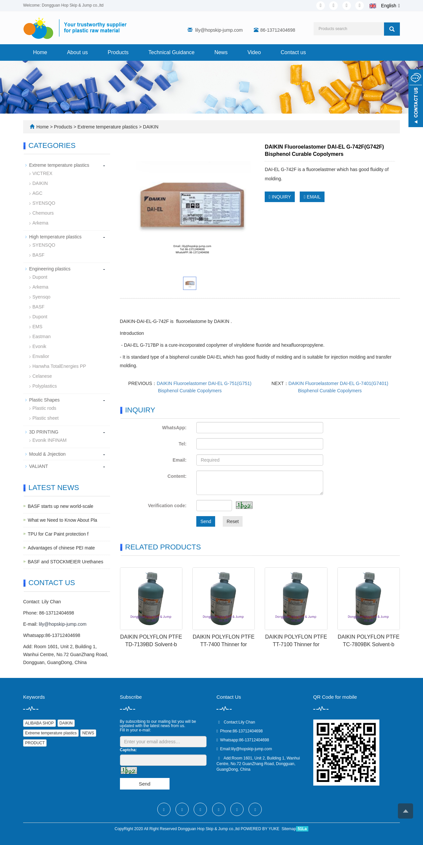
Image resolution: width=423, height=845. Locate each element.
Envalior (40, 356)
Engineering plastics (49, 268)
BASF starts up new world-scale (60, 506)
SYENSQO (43, 203)
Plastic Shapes (44, 400)
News (221, 52)
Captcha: (128, 750)
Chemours (43, 213)
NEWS (88, 733)
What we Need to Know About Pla (62, 520)
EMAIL (312, 196)
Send (205, 521)
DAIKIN (150, 126)
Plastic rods (44, 408)
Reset (233, 521)
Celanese (42, 376)
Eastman (41, 336)
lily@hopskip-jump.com (219, 30)
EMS (37, 326)
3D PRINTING (43, 432)
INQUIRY (280, 196)
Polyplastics (44, 386)
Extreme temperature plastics (107, 126)
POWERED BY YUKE (260, 829)
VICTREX (42, 173)
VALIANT (38, 466)
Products (118, 52)
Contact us (293, 52)
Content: (177, 476)
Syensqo (41, 296)
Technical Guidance (171, 52)
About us (77, 52)
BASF (38, 255)
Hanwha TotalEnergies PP (59, 366)
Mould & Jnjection (47, 454)
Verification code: (167, 505)
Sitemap (289, 829)
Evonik (39, 346)
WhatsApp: (174, 427)
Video (254, 52)
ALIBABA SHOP (39, 723)
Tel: (183, 443)
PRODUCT (35, 743)
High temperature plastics (55, 236)
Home (40, 52)
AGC (37, 193)
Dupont (39, 277)
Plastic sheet (45, 418)
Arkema (40, 223)
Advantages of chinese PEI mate (61, 547)
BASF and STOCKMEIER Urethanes (65, 561)
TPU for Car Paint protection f (58, 534)
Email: (179, 460)
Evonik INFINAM (49, 440)
